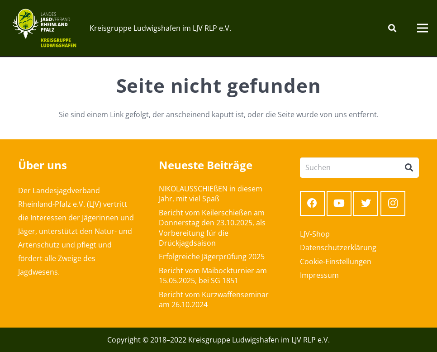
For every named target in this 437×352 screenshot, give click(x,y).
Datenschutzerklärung (338, 247)
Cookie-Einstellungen (335, 261)
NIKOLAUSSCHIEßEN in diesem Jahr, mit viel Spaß (210, 194)
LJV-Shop (315, 234)
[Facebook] (312, 203)
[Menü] (422, 28)
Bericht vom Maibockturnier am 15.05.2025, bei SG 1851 (213, 275)
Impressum (319, 275)
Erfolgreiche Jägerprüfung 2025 (212, 257)
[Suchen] (392, 28)
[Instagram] (392, 203)
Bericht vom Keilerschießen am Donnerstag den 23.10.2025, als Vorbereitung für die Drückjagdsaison (212, 228)
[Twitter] (365, 203)
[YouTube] (339, 203)
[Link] (44, 28)
